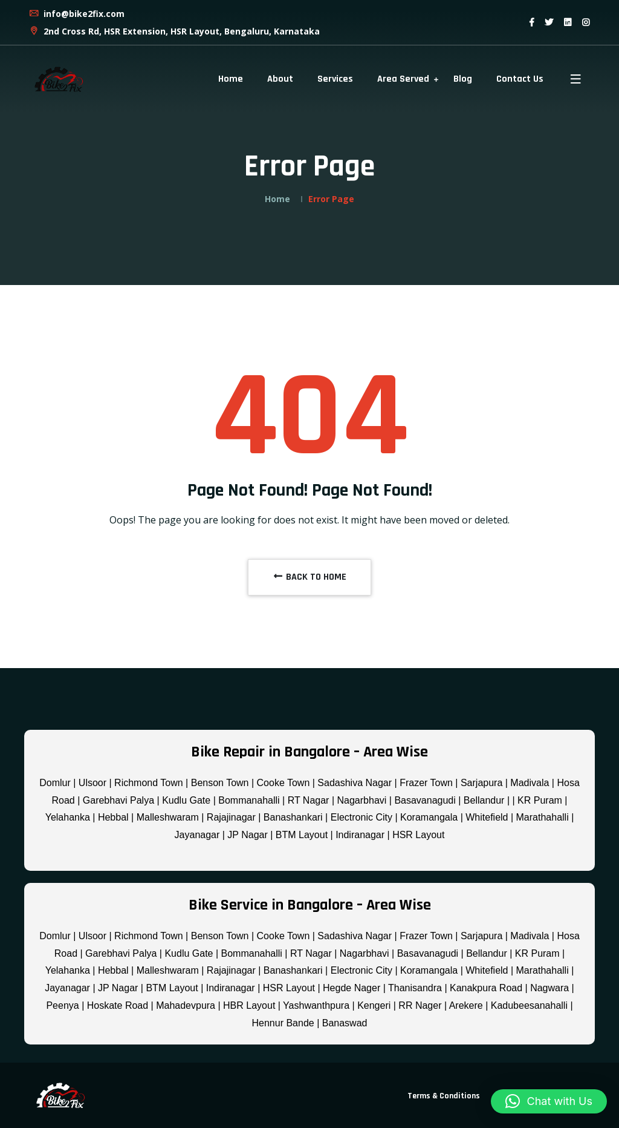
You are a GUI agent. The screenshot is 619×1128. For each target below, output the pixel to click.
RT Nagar (308, 800)
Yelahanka (67, 817)
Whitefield (486, 817)
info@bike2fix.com (76, 13)
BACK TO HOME (309, 577)
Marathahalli (542, 817)
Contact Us (519, 79)
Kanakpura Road (486, 988)
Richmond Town (148, 783)
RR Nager (419, 1005)
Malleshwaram (168, 817)
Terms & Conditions (443, 1095)
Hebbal (113, 817)
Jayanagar (197, 835)
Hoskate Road (117, 1005)
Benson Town (220, 783)
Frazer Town (426, 783)
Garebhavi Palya (118, 800)
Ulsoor (92, 783)
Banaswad (345, 1023)
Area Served (403, 79)
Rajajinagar (231, 817)
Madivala (529, 783)
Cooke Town (283, 783)
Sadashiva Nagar (354, 783)
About (280, 79)
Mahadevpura (185, 1005)
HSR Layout (418, 835)
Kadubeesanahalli (529, 1005)
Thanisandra (415, 988)
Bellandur (484, 800)
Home (230, 79)
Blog (462, 79)
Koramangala (429, 817)
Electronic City (361, 817)
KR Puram (539, 800)
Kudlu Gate (186, 800)
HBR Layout (249, 1005)
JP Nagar (247, 835)
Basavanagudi (424, 800)
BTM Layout (302, 835)
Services (335, 79)
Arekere (466, 1005)
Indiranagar (359, 835)
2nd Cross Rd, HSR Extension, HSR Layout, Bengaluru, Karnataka (174, 31)
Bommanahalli (248, 800)
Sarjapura (481, 783)
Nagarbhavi (362, 800)
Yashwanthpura (316, 1005)
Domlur (55, 783)
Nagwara (549, 988)
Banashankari (293, 817)
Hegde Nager (351, 988)
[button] (549, 1101)
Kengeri (374, 1005)
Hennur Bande (283, 1023)
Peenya (62, 1005)
